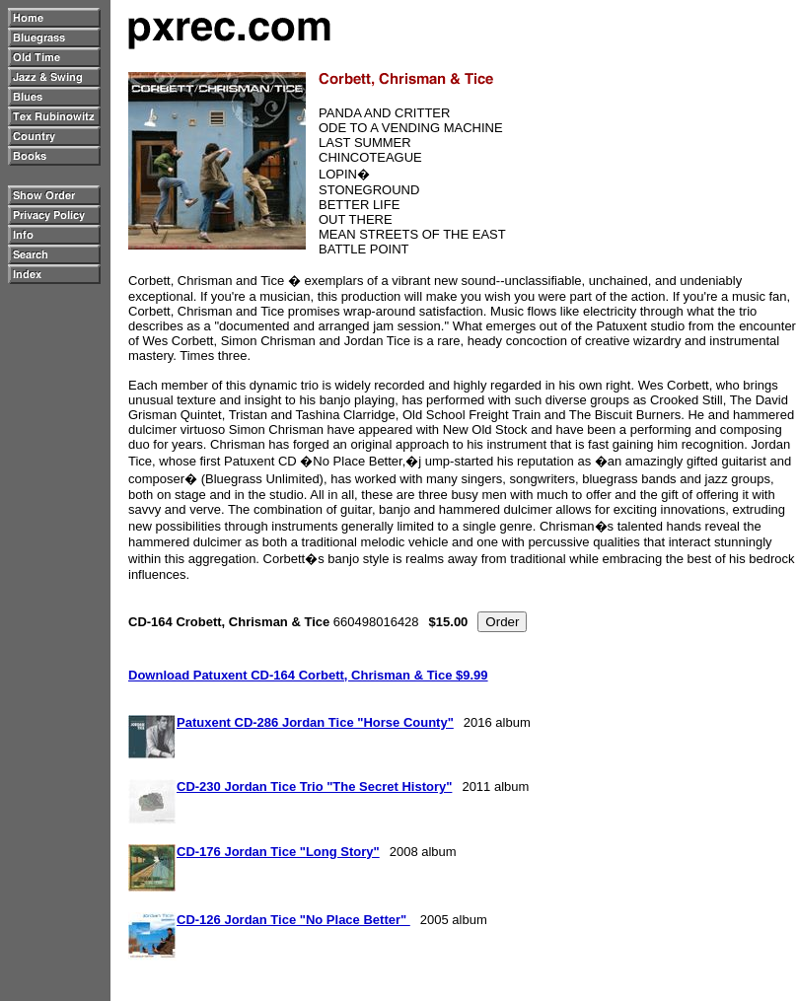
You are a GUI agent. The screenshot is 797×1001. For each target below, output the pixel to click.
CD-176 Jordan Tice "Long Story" (278, 851)
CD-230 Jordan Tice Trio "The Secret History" (314, 786)
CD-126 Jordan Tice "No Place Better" (293, 919)
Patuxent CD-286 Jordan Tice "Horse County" (315, 722)
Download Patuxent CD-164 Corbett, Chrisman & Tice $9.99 (308, 675)
